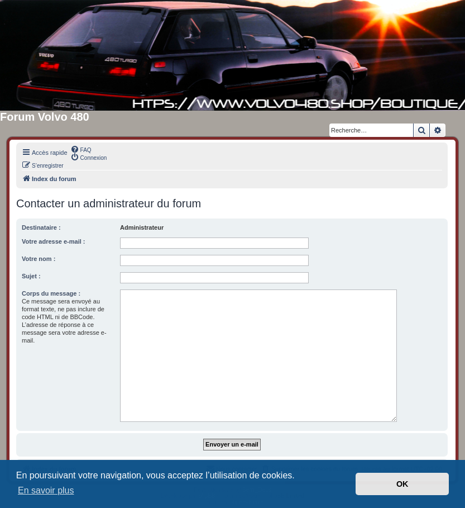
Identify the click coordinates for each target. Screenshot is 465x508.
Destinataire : (41, 227)
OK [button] (402, 483)
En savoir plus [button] (46, 490)
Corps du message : (51, 293)
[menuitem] (81, 149)
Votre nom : (38, 258)
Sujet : (31, 276)
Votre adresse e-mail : (53, 241)
